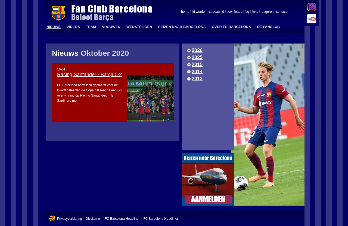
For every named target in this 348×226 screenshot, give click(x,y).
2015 (197, 64)
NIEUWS (53, 27)
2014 (197, 71)
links (254, 12)
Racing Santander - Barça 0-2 (89, 74)
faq (247, 12)
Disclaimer (93, 219)
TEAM (91, 27)
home (185, 12)
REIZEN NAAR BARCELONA (182, 27)
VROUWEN (111, 27)
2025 (197, 57)
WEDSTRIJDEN (139, 27)
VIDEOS (73, 27)
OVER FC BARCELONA (231, 27)
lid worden (199, 12)
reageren (267, 12)
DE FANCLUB (268, 27)
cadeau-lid (216, 12)
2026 (197, 50)
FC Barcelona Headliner (122, 219)
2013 (197, 78)
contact (281, 12)
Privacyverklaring (69, 219)
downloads (234, 12)
